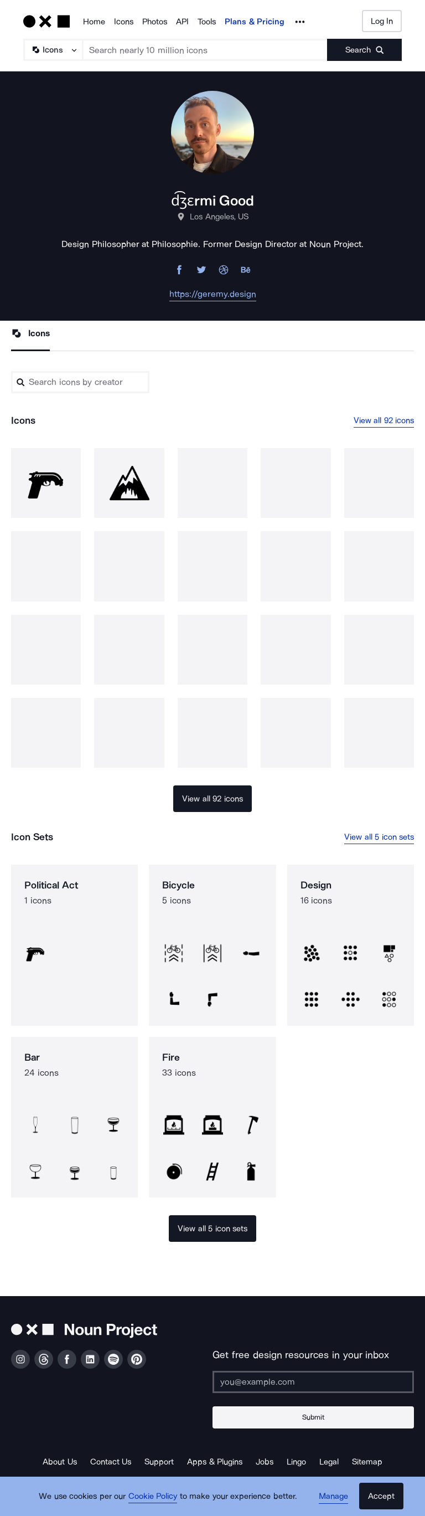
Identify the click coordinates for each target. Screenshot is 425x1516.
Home (94, 22)
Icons (123, 22)
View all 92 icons (384, 420)
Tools (207, 22)
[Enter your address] (313, 1382)
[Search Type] (52, 50)
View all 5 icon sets (379, 837)
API (182, 22)
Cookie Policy (153, 1497)
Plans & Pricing (254, 22)
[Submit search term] (364, 50)
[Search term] (205, 50)
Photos (154, 22)
